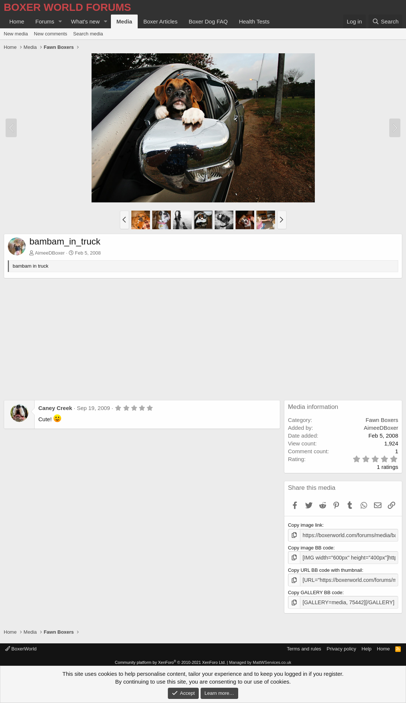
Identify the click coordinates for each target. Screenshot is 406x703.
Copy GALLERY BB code (315, 590)
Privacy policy (341, 646)
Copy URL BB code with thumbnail (325, 568)
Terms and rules (304, 646)
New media (16, 34)
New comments (50, 34)
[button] (60, 21)
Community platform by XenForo (170, 660)
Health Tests (254, 21)
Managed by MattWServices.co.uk (260, 660)
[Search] (385, 21)
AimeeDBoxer (50, 253)
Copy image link (305, 525)
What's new (85, 21)
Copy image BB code (310, 547)
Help (367, 646)
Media (124, 21)
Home (16, 21)
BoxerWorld (20, 646)
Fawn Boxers (381, 420)
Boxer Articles (160, 21)
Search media (88, 34)
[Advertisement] (203, 334)
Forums (44, 21)
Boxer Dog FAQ (208, 21)
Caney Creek (55, 408)
